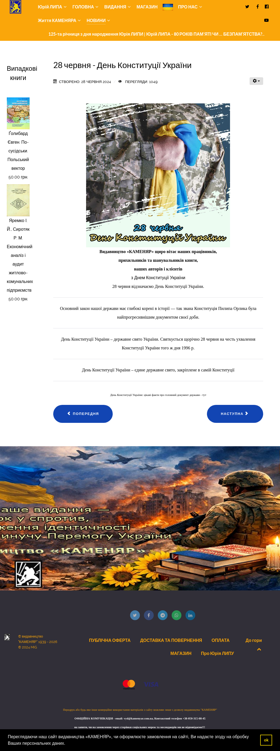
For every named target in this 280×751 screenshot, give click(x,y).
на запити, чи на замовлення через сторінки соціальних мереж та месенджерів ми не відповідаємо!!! (140, 727)
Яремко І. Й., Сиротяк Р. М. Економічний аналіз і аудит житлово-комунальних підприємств (20, 255)
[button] (67, 744)
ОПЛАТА (220, 640)
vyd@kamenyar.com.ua (138, 718)
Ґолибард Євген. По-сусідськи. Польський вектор (18, 151)
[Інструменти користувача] (256, 81)
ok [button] (266, 740)
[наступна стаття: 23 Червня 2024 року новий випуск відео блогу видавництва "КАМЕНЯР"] (235, 414)
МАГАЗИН (180, 653)
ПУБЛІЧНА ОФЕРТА (110, 640)
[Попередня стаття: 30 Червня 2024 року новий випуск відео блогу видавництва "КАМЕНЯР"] (83, 414)
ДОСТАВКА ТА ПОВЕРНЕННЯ (171, 640)
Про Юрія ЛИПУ (217, 653)
